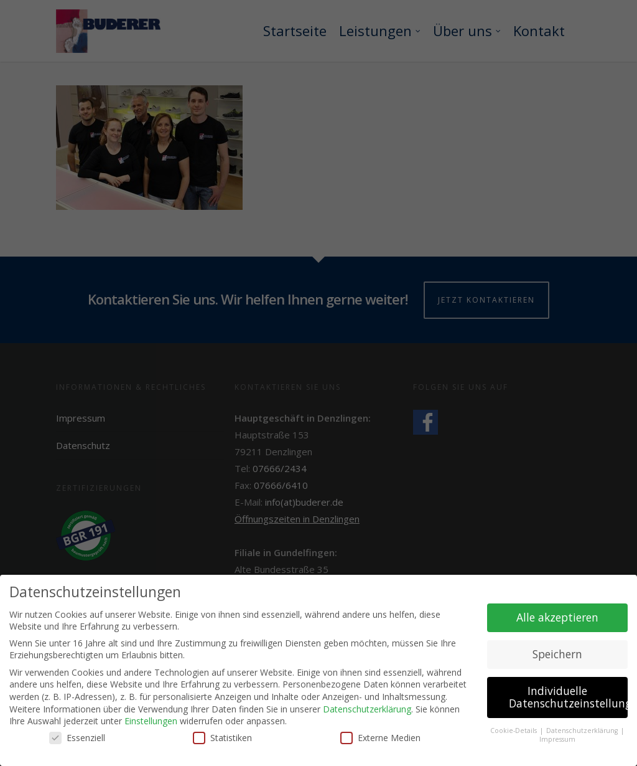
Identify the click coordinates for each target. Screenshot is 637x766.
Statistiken (222, 739)
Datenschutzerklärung (367, 711)
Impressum (557, 741)
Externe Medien (380, 739)
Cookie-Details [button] (514, 732)
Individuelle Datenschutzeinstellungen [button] (568, 698)
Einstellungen (150, 723)
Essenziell (77, 739)
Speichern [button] (557, 656)
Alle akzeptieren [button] (557, 619)
